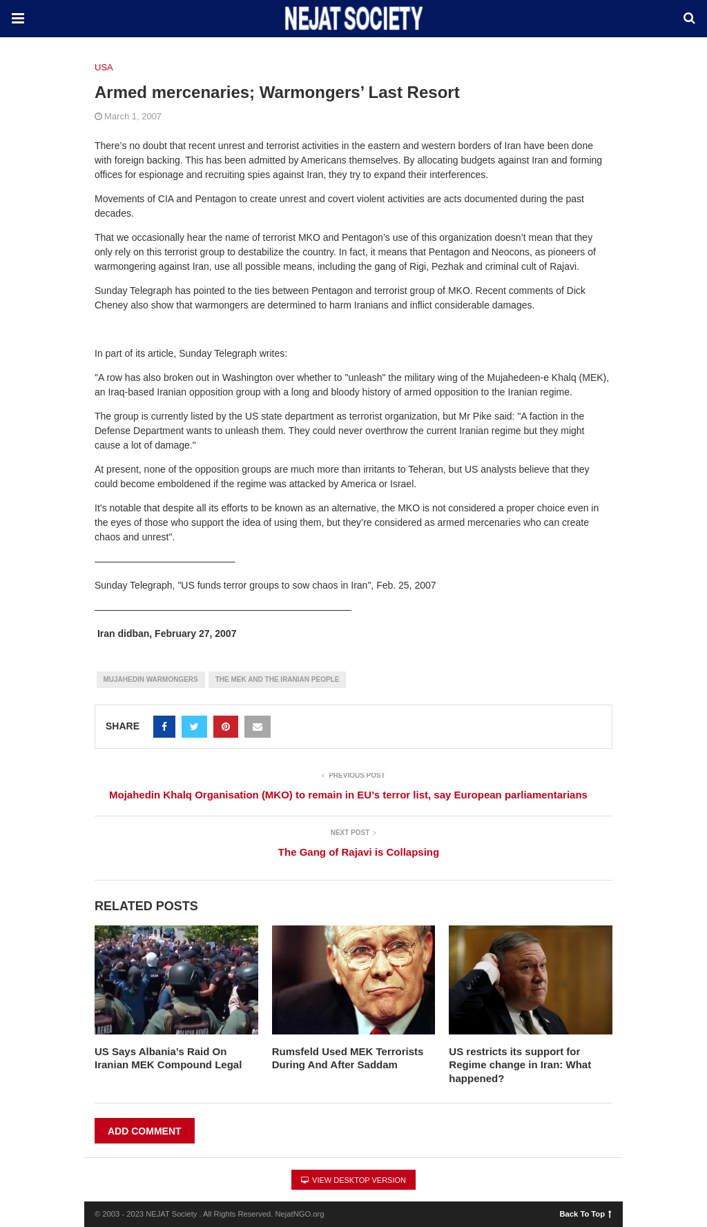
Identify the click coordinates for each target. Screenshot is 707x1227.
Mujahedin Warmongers (151, 679)
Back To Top (586, 1213)
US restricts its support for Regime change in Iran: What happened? (520, 1065)
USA (104, 67)
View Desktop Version (353, 1180)
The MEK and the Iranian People (277, 679)
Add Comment (145, 1131)
